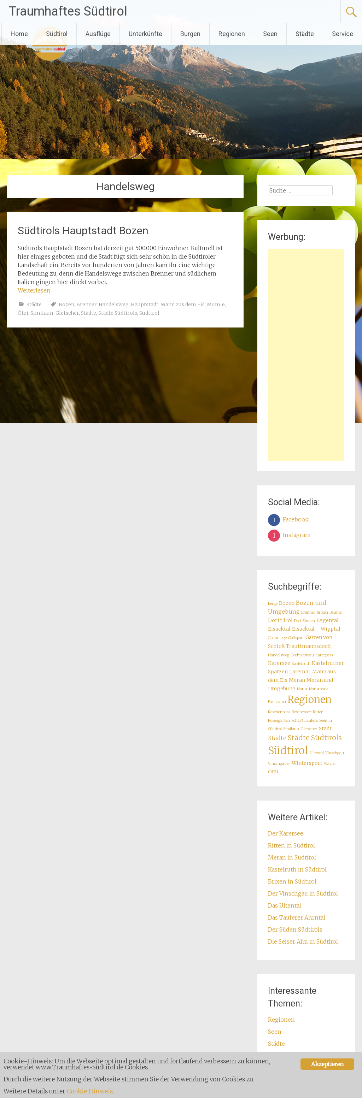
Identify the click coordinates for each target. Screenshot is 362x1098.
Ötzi (23, 313)
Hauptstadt (144, 304)
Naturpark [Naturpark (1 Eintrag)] (318, 689)
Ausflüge (98, 33)
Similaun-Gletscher (54, 313)
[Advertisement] (306, 355)
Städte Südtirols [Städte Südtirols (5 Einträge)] (315, 737)
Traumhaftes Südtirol (68, 11)
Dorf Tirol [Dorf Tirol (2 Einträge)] (280, 620)
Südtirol (57, 33)
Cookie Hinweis (90, 1091)
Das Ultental (284, 905)
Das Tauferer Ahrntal (296, 917)
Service (342, 33)
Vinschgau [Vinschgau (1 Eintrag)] (334, 753)
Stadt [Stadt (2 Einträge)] (325, 728)
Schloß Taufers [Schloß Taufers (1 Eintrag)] (304, 720)
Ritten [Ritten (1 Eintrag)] (318, 712)
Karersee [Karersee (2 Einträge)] (279, 663)
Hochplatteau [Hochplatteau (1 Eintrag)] (302, 655)
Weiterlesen (38, 290)
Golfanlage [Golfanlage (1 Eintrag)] (277, 638)
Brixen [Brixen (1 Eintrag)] (322, 612)
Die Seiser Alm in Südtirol (303, 941)
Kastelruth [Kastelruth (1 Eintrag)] (301, 663)
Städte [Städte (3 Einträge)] (277, 738)
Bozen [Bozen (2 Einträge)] (286, 603)
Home (19, 33)
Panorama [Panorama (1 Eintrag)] (277, 701)
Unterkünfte (145, 33)
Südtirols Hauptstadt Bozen (83, 230)
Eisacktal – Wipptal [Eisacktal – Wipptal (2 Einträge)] (316, 629)
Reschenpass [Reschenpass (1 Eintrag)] (279, 712)
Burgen (190, 33)
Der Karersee (285, 833)
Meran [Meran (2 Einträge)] (297, 680)
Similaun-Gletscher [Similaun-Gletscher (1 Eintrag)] (300, 729)
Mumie (216, 304)
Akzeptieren (327, 1064)
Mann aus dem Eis (182, 304)
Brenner (86, 304)
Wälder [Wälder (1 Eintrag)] (330, 763)
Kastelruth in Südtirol (297, 869)
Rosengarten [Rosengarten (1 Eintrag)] (279, 720)
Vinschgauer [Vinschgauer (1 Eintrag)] (279, 763)
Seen (270, 33)
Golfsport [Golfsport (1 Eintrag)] (296, 638)
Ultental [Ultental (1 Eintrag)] (317, 753)
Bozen (66, 304)
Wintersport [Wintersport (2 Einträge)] (307, 763)
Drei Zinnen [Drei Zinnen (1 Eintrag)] (304, 621)
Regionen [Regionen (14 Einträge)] (309, 699)
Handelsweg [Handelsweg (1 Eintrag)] (278, 655)
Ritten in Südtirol (291, 845)
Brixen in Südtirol (292, 881)
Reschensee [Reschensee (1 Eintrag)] (301, 712)
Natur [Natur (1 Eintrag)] (302, 689)
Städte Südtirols (117, 313)
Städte (305, 33)
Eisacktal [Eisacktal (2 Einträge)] (279, 629)
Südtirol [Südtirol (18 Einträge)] (288, 750)
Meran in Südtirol (292, 857)
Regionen (231, 33)
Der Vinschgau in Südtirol (303, 893)
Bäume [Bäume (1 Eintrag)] (335, 612)
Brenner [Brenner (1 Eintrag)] (308, 612)
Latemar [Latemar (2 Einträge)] (300, 671)
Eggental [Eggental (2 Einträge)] (327, 620)
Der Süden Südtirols (295, 929)
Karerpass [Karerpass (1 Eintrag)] (324, 655)
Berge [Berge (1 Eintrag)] (273, 603)
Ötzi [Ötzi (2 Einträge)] (273, 771)
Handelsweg (114, 304)
